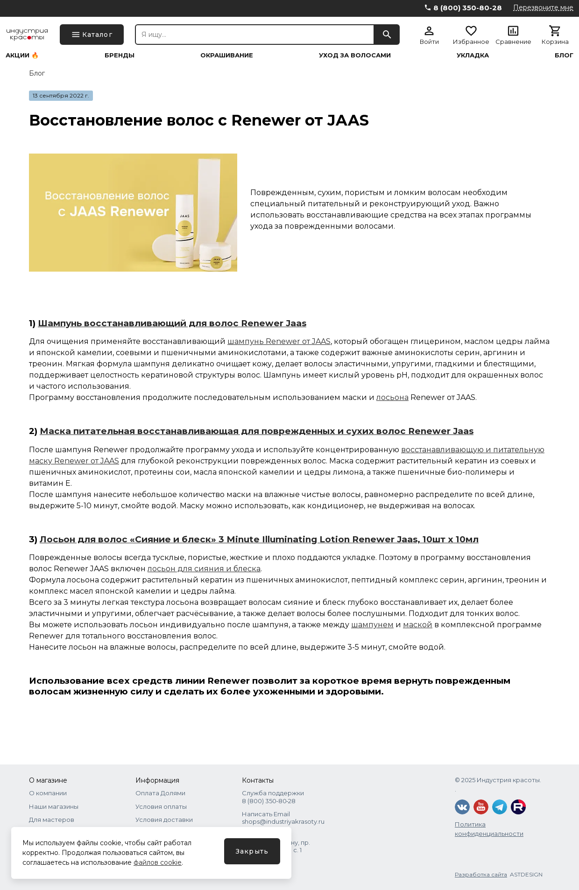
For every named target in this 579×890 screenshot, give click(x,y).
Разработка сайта (481, 874)
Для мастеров (51, 819)
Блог (564, 55)
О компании (48, 793)
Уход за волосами (355, 55)
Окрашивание (226, 55)
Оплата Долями (160, 793)
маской (417, 624)
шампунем (372, 624)
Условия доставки (164, 819)
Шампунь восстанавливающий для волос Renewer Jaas (172, 323)
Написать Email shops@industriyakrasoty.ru (283, 817)
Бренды (119, 55)
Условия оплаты (161, 806)
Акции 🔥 (22, 55)
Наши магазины (53, 806)
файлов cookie (158, 862)
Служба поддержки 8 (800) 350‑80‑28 (273, 796)
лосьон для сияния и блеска (204, 568)
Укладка (473, 55)
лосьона (392, 397)
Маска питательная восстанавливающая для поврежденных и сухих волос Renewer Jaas (256, 431)
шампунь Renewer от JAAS (279, 341)
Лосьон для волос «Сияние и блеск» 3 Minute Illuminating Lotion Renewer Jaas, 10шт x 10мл (259, 539)
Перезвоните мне (543, 7)
